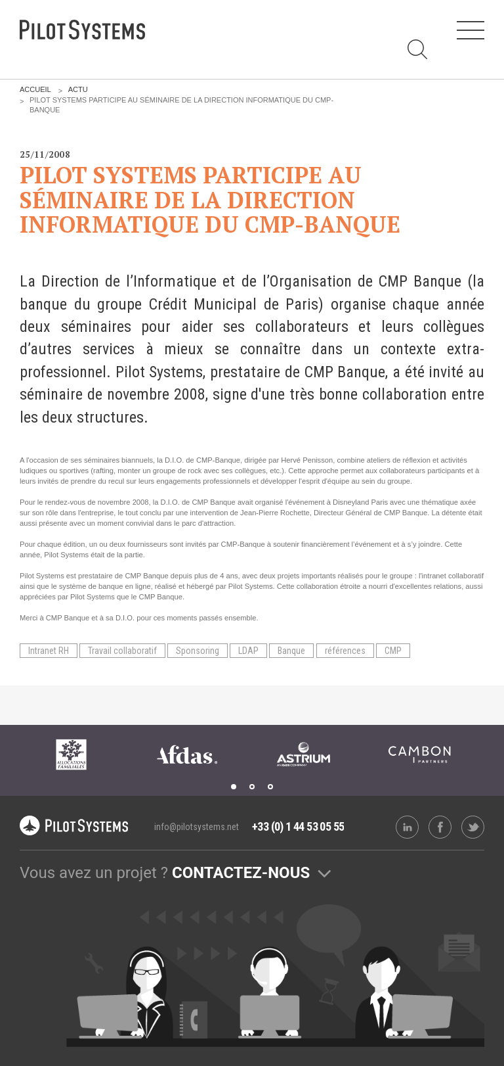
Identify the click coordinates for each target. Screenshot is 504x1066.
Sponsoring (197, 650)
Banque (291, 650)
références (345, 650)
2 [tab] (252, 786)
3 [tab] (270, 786)
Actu (78, 89)
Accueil (35, 89)
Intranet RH (48, 650)
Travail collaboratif (122, 650)
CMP (393, 650)
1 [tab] (233, 786)
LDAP (248, 650)
